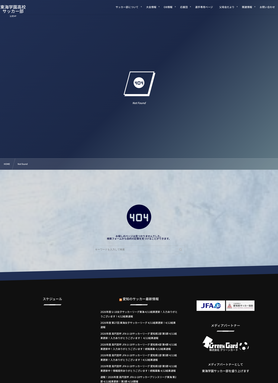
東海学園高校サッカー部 (18, 9)
